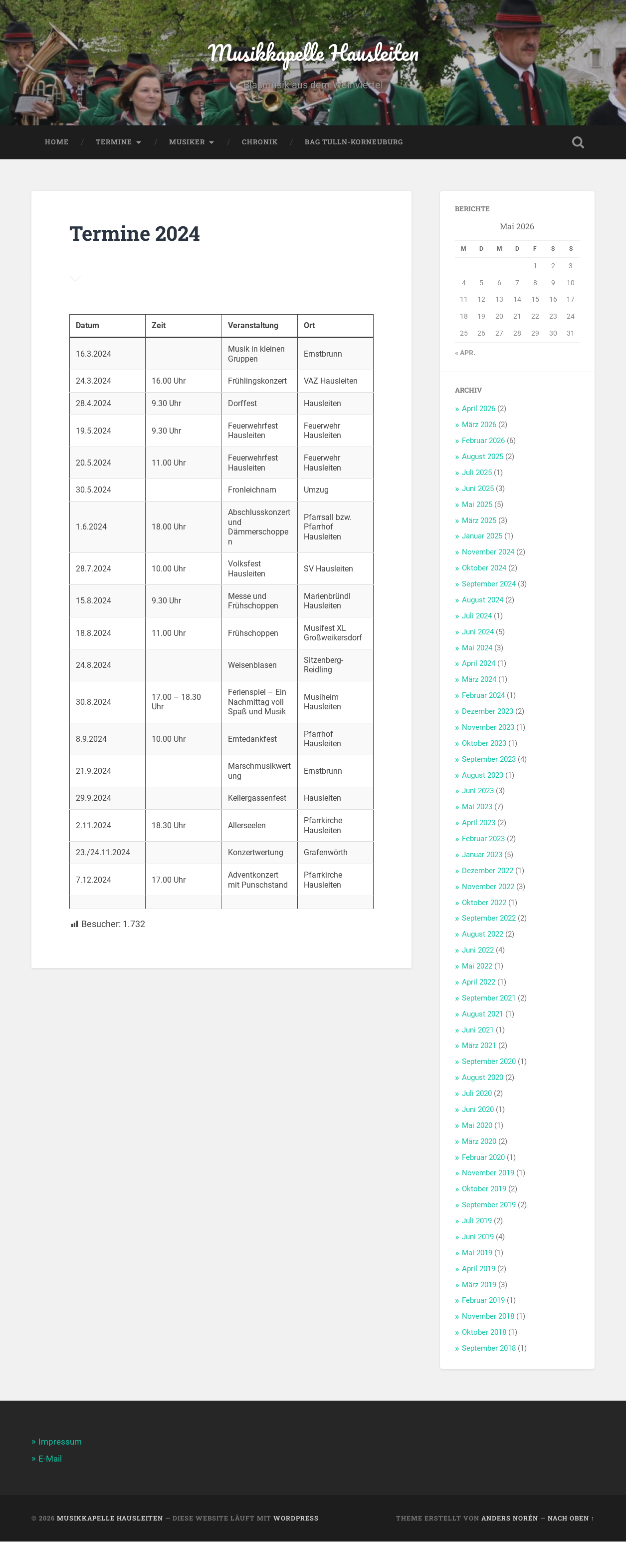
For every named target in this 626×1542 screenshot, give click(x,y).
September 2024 (489, 584)
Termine (114, 142)
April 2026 (478, 409)
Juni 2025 (478, 489)
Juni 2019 (478, 1237)
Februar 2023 (483, 839)
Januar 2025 (482, 536)
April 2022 (478, 983)
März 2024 (479, 680)
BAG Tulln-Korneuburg (354, 142)
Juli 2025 (477, 473)
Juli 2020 (477, 1094)
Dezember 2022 (487, 871)
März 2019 (479, 1285)
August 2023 (482, 776)
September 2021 (489, 999)
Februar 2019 (483, 1301)
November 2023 (488, 728)
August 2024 (482, 600)
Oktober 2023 (484, 744)
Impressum (60, 1443)
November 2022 (488, 887)
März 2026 (479, 425)
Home (57, 142)
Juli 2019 (477, 1221)
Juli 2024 (477, 616)
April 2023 (478, 823)
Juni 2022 (478, 951)
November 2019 (488, 1173)
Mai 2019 (477, 1253)
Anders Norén (509, 1519)
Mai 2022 (477, 967)
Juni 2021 (478, 1031)
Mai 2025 (477, 505)
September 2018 (489, 1349)
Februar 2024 (483, 696)
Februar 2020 (483, 1158)
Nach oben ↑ (571, 1519)
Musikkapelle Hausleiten (313, 52)
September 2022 (489, 919)
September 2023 (489, 760)
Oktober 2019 (484, 1189)
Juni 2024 (478, 632)
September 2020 (489, 1062)
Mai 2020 (477, 1126)
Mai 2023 (477, 807)
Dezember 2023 (487, 712)
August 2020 (482, 1078)
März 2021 (479, 1046)
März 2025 (479, 521)
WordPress (296, 1519)
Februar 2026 (483, 441)
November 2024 (488, 552)
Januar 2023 (482, 855)
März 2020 (479, 1142)
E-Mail (50, 1460)
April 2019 (478, 1269)
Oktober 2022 (484, 903)
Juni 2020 (478, 1110)
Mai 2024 (477, 648)
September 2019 (489, 1205)
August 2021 (482, 1015)
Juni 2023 (478, 791)
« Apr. (465, 354)
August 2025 (482, 457)
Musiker (187, 142)
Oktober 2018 (484, 1333)
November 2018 (488, 1317)
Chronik (260, 142)
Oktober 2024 (484, 568)
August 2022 (482, 935)
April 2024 (478, 664)
